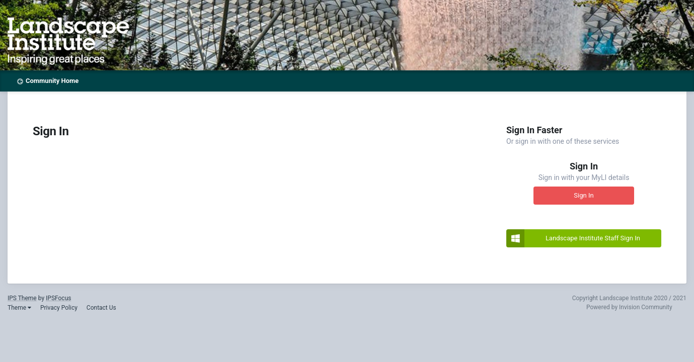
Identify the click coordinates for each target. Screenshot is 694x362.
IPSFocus (58, 298)
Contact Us (101, 307)
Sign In (583, 195)
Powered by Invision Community (629, 307)
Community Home (52, 80)
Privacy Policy (59, 307)
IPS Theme (22, 298)
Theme (19, 307)
